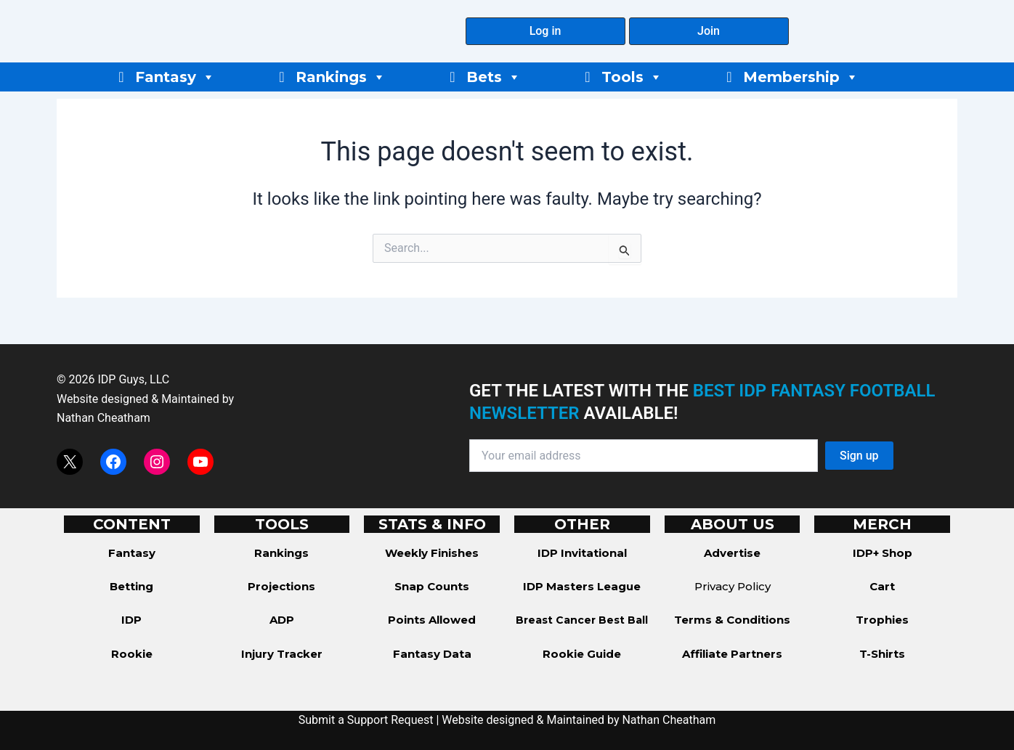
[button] (545, 31)
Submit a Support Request (366, 720)
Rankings (341, 76)
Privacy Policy (732, 586)
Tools (631, 76)
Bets (493, 76)
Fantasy (175, 76)
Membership (801, 76)
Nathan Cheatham (103, 418)
